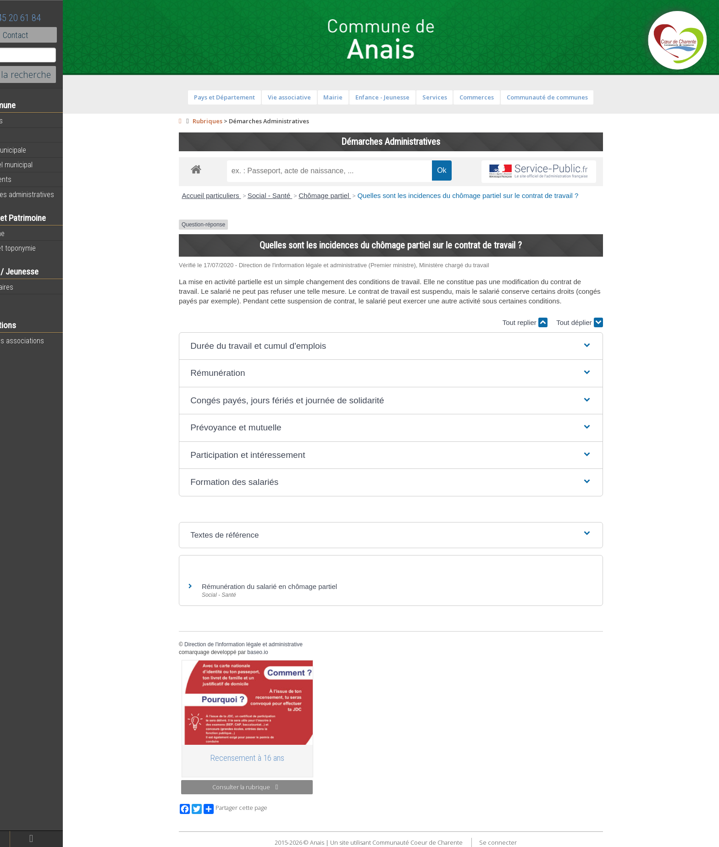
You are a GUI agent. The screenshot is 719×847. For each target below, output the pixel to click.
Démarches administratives (48, 194)
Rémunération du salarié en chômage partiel (288, 586)
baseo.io (276, 652)
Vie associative (308, 97)
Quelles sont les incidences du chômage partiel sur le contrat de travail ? (486, 195)
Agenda (19, 135)
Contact (50, 34)
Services (453, 97)
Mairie (352, 97)
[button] (410, 346)
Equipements (27, 179)
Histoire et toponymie (39, 248)
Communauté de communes (566, 97)
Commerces (496, 97)
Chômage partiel (344, 195)
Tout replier (543, 322)
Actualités (23, 120)
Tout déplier (598, 322)
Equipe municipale (34, 149)
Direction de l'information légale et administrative (263, 644)
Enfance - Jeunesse (402, 97)
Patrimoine (24, 233)
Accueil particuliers (230, 195)
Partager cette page (255, 809)
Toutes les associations (43, 340)
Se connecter (517, 842)
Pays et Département (243, 97)
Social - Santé (288, 195)
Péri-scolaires (28, 287)
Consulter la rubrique (264, 787)
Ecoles (18, 301)
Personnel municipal (38, 164)
